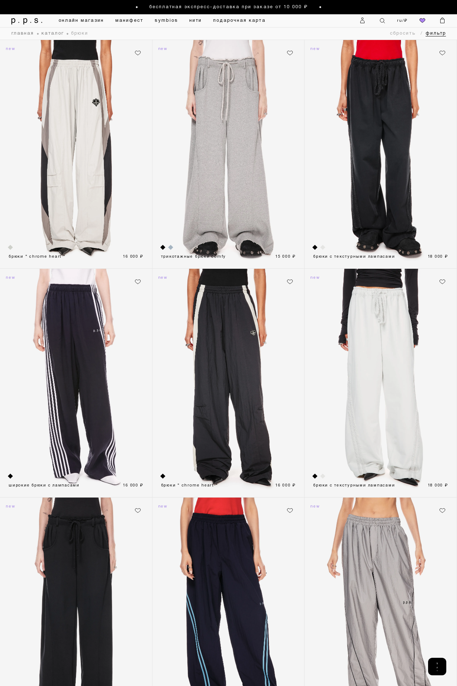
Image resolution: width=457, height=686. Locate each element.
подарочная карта (239, 21)
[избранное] (422, 20)
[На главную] (24, 20)
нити (195, 21)
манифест (129, 21)
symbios (166, 21)
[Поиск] (382, 20)
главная (22, 33)
